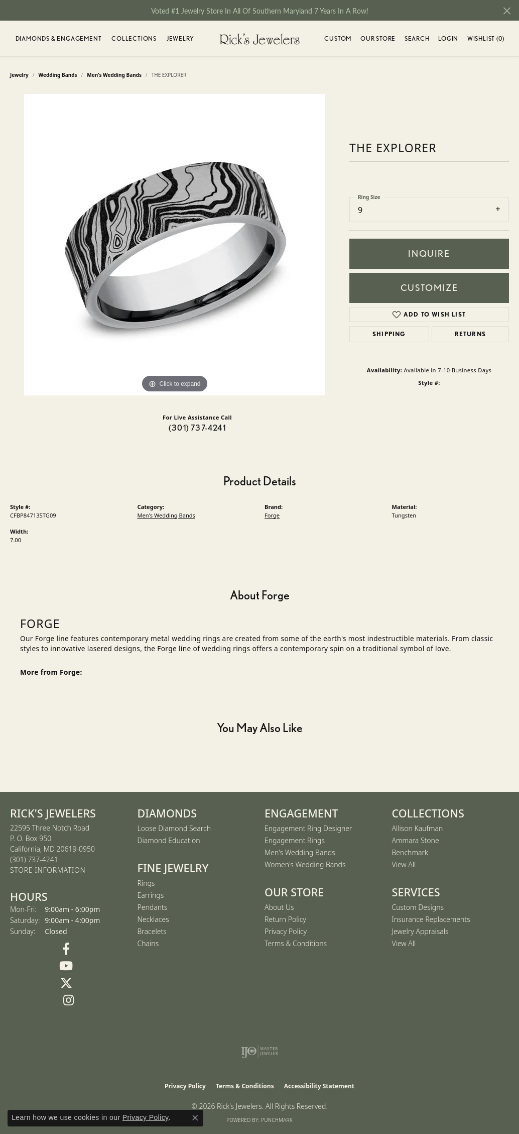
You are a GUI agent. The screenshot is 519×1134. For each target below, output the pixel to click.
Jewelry (180, 38)
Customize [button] (429, 287)
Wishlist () (485, 40)
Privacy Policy (286, 931)
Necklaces (153, 919)
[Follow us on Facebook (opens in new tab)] (66, 949)
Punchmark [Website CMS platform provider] (277, 1119)
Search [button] (417, 38)
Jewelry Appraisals (420, 931)
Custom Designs (418, 907)
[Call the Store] (34, 859)
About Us (279, 907)
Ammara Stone (415, 840)
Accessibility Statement (319, 1086)
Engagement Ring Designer (308, 828)
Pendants (153, 907)
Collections (134, 38)
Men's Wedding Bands (166, 515)
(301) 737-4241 (197, 428)
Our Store (378, 38)
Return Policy (285, 919)
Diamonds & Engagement (59, 38)
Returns (470, 334)
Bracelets (152, 931)
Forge (272, 515)
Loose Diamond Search (174, 828)
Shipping (389, 334)
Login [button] (448, 40)
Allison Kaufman (417, 828)
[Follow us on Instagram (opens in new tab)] (68, 1000)
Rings (146, 883)
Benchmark (410, 852)
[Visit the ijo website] (260, 1051)
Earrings (151, 895)
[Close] (506, 11)
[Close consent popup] (195, 1118)
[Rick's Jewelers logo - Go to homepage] (259, 38)
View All (404, 864)
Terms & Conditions (296, 943)
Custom (337, 38)
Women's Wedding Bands (305, 864)
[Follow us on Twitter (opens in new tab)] (66, 983)
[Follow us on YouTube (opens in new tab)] (66, 966)
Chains (148, 943)
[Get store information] (47, 870)
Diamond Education (169, 840)
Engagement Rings (295, 840)
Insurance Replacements (431, 919)
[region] (174, 244)
